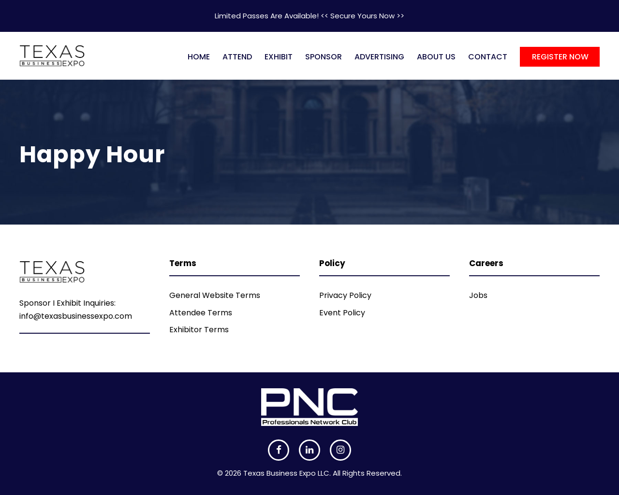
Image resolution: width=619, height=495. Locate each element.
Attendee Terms (200, 312)
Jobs (478, 295)
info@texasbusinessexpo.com (75, 316)
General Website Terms (214, 295)
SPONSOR (323, 56)
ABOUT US (436, 56)
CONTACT (487, 56)
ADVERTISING (379, 56)
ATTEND (237, 56)
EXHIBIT (279, 56)
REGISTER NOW (560, 56)
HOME (199, 56)
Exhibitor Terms (199, 329)
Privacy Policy (345, 295)
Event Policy (342, 312)
